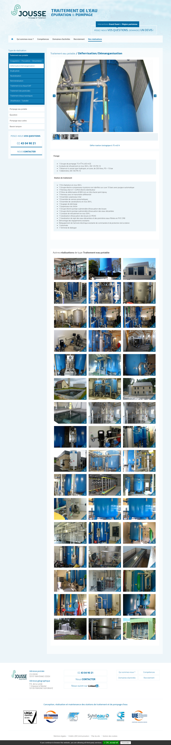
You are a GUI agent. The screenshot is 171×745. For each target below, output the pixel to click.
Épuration (13, 115)
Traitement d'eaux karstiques (21, 96)
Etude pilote (14, 71)
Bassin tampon (16, 126)
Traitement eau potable (19, 55)
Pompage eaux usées (18, 121)
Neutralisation (15, 76)
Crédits (71, 736)
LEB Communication (81, 736)
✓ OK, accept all (111, 743)
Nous (85, 679)
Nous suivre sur (85, 685)
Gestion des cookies (110, 736)
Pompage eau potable (18, 109)
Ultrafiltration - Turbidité (19, 101)
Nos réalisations (95, 39)
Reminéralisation (16, 81)
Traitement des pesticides (20, 91)
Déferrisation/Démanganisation (22, 66)
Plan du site (95, 736)
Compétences (43, 39)
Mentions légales (60, 736)
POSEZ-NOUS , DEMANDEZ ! (124, 30)
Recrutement (79, 39)
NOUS (26, 151)
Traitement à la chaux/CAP (20, 86)
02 (26, 143)
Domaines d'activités (61, 39)
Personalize (126, 743)
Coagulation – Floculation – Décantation (26, 61)
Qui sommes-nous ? (25, 39)
